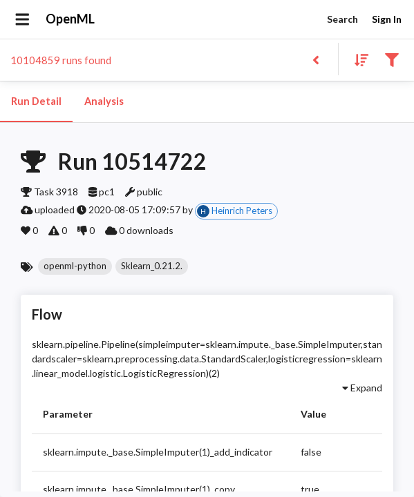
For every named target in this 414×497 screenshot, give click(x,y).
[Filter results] (391, 59)
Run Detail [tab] (36, 101)
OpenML (70, 19)
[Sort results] (357, 59)
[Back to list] (315, 59)
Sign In (386, 19)
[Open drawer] (22, 19)
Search (342, 19)
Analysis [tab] (104, 101)
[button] (75, 266)
